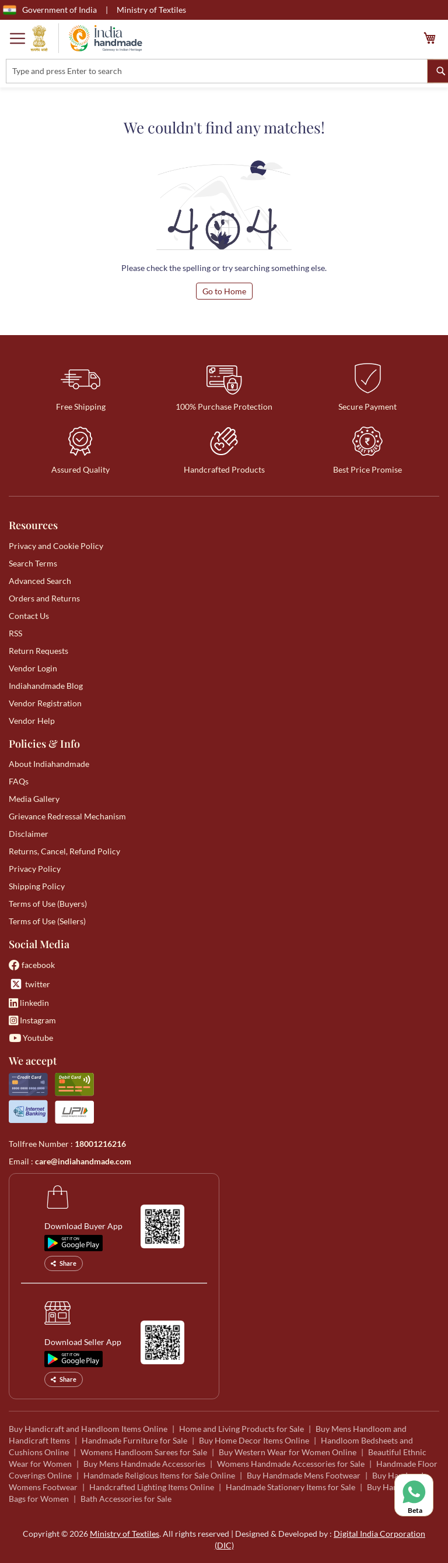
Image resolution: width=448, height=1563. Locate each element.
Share (63, 1263)
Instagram (32, 1020)
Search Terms (33, 563)
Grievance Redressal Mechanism (67, 816)
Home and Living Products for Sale (241, 1429)
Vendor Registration (45, 703)
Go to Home (224, 291)
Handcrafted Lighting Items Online (151, 1487)
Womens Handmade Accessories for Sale (291, 1464)
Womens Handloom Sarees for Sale (143, 1452)
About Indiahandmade (49, 764)
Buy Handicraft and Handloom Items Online (88, 1429)
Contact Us (29, 616)
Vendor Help (32, 721)
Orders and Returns (44, 598)
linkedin (29, 1003)
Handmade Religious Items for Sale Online (159, 1475)
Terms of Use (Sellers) (47, 921)
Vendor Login (33, 668)
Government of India (50, 10)
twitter (29, 984)
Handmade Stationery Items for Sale (290, 1487)
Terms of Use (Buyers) (48, 904)
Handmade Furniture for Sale (134, 1440)
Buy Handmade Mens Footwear (303, 1475)
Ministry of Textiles (151, 10)
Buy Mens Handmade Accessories (144, 1464)
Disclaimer (28, 834)
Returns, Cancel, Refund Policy (64, 851)
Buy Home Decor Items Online (254, 1440)
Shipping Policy (37, 886)
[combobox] (219, 71)
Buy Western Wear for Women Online (287, 1452)
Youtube (31, 1038)
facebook (32, 965)
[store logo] (86, 38)
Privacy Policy (35, 869)
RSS (15, 633)
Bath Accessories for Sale (126, 1499)
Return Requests (38, 651)
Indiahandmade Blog (46, 686)
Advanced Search (40, 581)
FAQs (19, 781)
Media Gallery (34, 799)
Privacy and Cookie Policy (56, 546)
